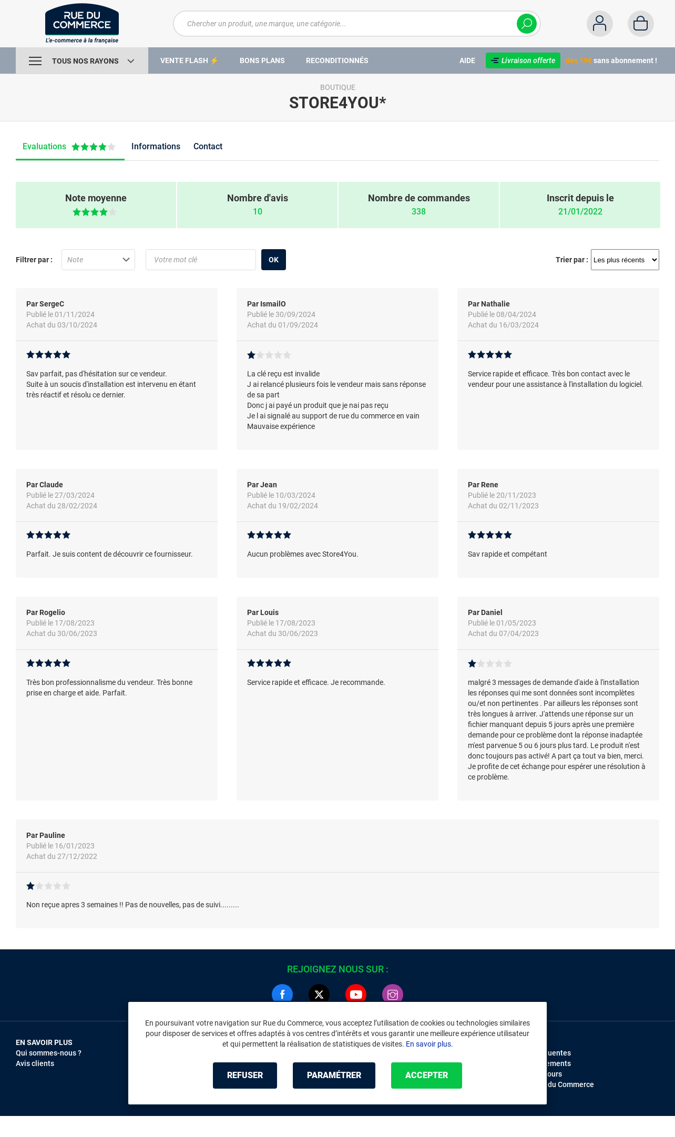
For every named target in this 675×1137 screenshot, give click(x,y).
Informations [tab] (155, 146)
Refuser (245, 1075)
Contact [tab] (207, 146)
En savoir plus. (429, 1044)
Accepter (426, 1075)
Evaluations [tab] (70, 146)
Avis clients (35, 1063)
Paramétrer (334, 1075)
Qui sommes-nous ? (48, 1053)
